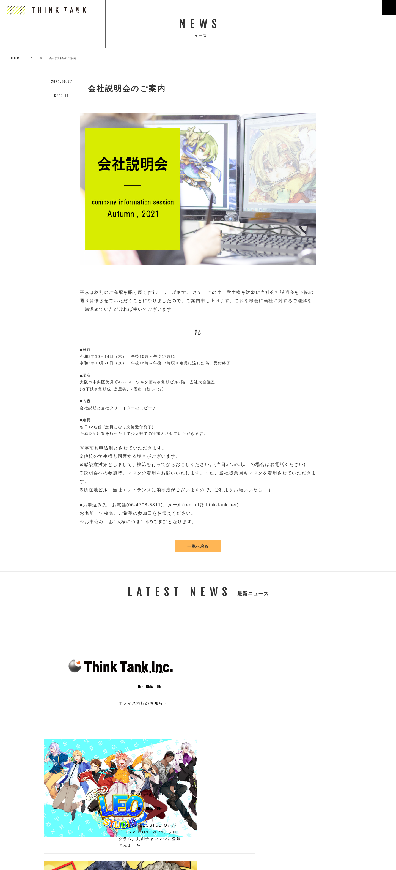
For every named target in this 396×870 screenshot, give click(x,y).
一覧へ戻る (198, 547)
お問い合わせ (27, 860)
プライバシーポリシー (68, 860)
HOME (17, 58)
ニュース (36, 57)
